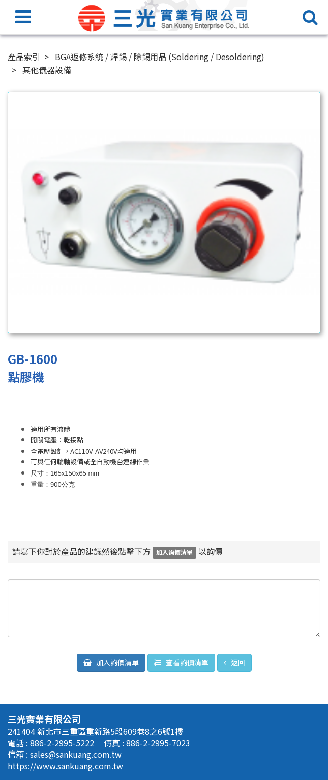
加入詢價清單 (117, 662)
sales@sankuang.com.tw (76, 754)
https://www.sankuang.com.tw (65, 766)
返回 (237, 662)
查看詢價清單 (186, 662)
